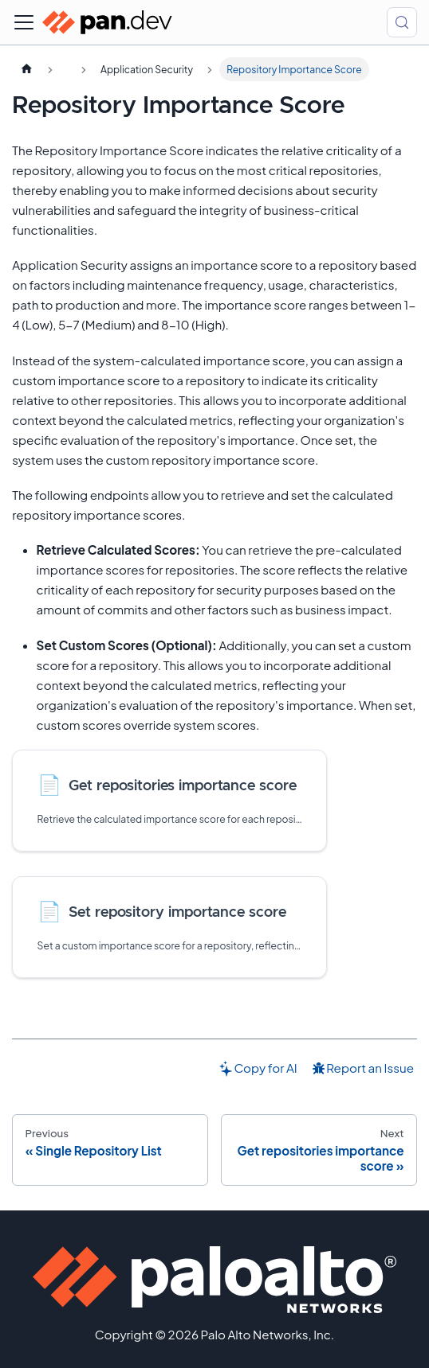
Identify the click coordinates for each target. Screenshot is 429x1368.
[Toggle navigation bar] (24, 22)
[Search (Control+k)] (402, 22)
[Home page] (26, 69)
